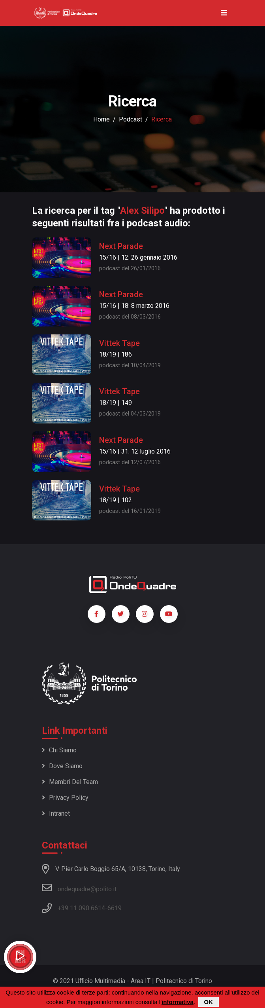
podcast (130, 119)
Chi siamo (59, 750)
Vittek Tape (119, 343)
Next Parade (121, 246)
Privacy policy (65, 797)
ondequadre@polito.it (79, 888)
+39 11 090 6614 (81, 908)
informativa (178, 1002)
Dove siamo (62, 766)
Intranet (56, 813)
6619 (114, 908)
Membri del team (70, 782)
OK (208, 1002)
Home (101, 119)
